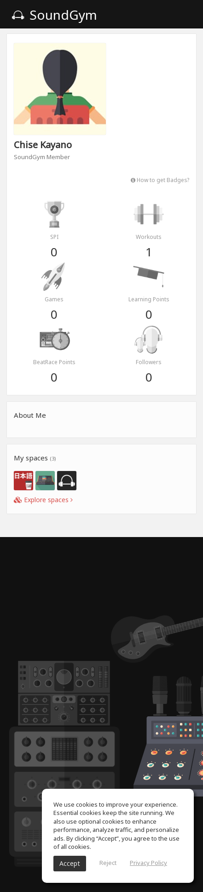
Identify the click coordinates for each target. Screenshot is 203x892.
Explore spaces (43, 499)
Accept (69, 863)
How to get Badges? (160, 179)
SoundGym (54, 14)
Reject (107, 863)
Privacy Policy (148, 863)
